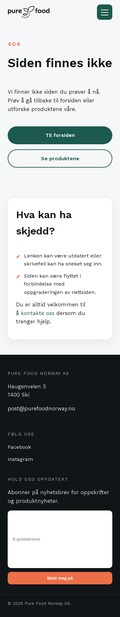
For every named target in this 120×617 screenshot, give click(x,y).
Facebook (19, 447)
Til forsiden (60, 135)
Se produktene (60, 158)
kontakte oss (37, 313)
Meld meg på (60, 578)
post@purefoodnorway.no (41, 408)
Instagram (20, 459)
